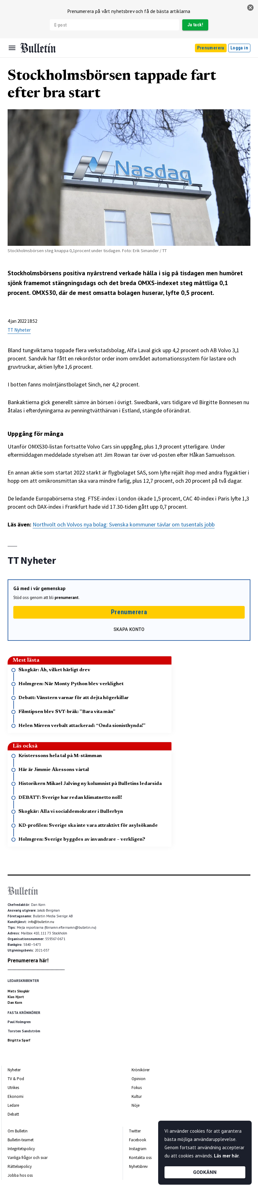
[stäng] (250, 7)
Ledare (13, 1105)
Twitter (135, 1131)
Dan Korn (15, 1002)
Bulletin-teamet (21, 1140)
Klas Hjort (16, 997)
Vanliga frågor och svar (28, 1157)
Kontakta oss (140, 1157)
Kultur (137, 1096)
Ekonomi (15, 1096)
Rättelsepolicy (20, 1166)
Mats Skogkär (18, 991)
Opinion (138, 1078)
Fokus (137, 1087)
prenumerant (67, 597)
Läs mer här (226, 1156)
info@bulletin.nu (41, 922)
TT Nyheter (19, 330)
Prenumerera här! (28, 960)
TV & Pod (16, 1078)
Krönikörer (141, 1070)
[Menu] (12, 47)
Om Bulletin (18, 1131)
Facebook (137, 1140)
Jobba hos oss (20, 1175)
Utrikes (13, 1087)
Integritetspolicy (21, 1148)
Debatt (13, 1114)
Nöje (135, 1105)
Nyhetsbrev (138, 1166)
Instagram (137, 1148)
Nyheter (14, 1070)
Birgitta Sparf (19, 1040)
